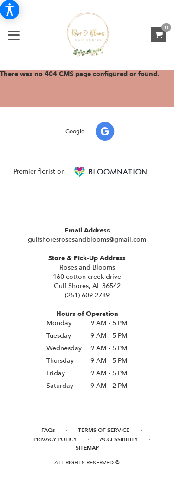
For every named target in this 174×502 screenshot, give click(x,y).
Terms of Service (103, 430)
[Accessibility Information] (9, 9)
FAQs (48, 430)
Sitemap (87, 447)
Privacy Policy (55, 439)
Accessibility (119, 439)
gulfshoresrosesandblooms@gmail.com (87, 239)
